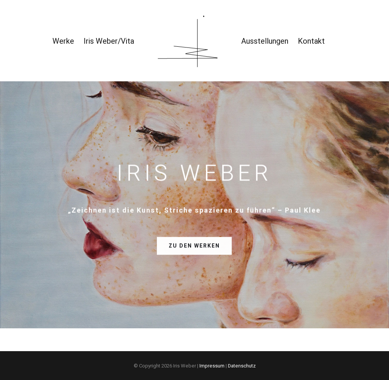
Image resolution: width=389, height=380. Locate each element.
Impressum (212, 365)
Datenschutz (242, 365)
